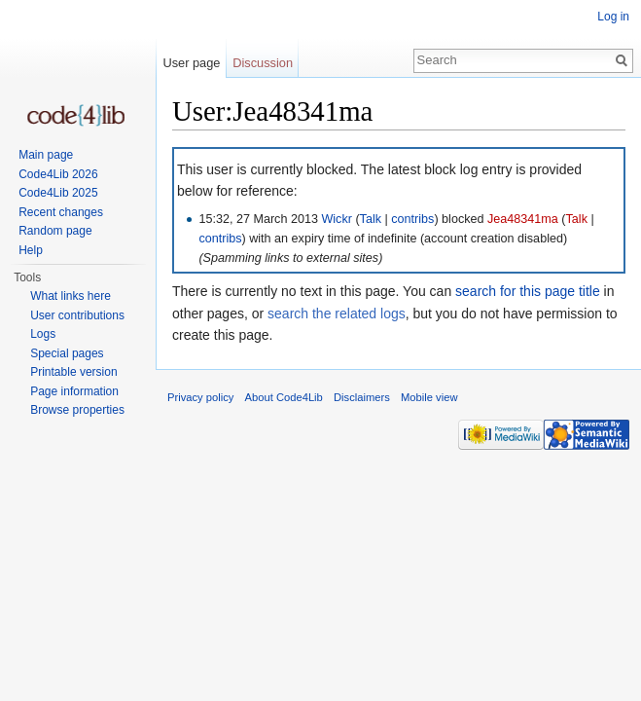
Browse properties (77, 410)
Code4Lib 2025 (57, 193)
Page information (74, 391)
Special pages (66, 353)
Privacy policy (200, 397)
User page (191, 62)
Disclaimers (362, 397)
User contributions (77, 315)
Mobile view (429, 397)
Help (30, 250)
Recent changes (60, 212)
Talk (370, 219)
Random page (54, 231)
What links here (70, 296)
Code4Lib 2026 (57, 174)
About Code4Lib (284, 397)
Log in (613, 16)
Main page (45, 155)
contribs (412, 219)
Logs (42, 334)
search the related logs (336, 313)
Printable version (73, 372)
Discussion (262, 62)
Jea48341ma (522, 219)
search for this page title (527, 291)
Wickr (336, 219)
